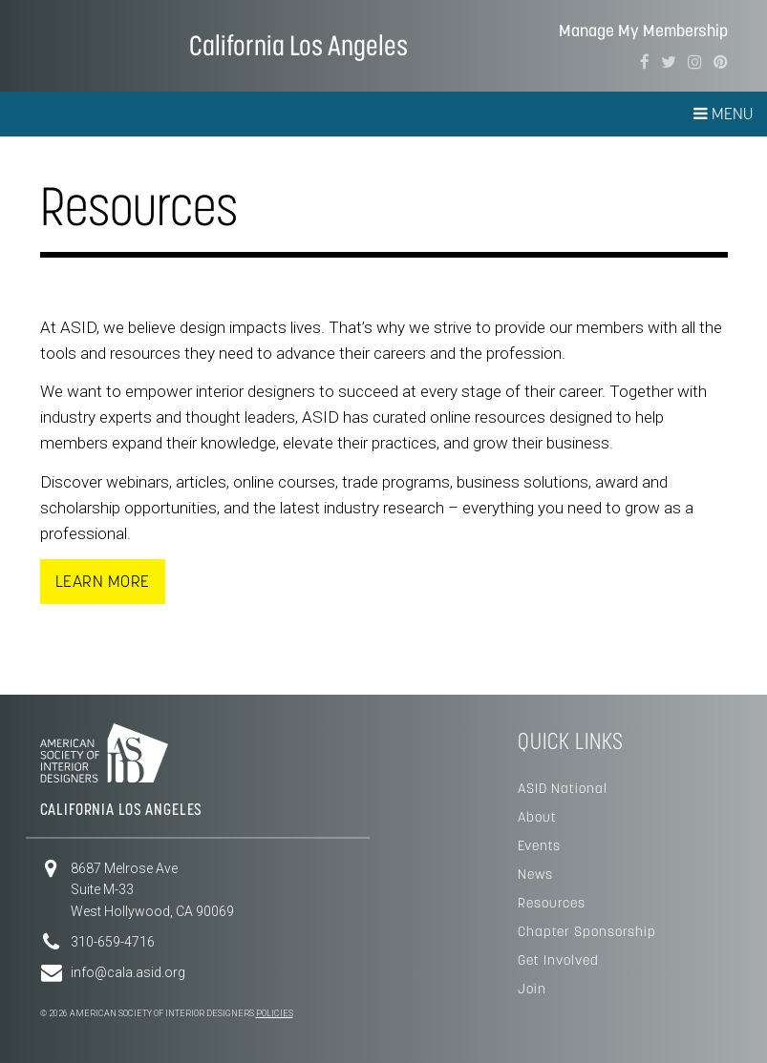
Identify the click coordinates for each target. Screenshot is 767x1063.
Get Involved (558, 960)
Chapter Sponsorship (587, 931)
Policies (274, 1013)
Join (532, 988)
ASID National (562, 788)
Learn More (102, 581)
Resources (552, 902)
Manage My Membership (643, 31)
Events (539, 845)
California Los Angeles (298, 45)
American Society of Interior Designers (98, 44)
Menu (723, 113)
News (535, 874)
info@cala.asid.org (128, 972)
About (537, 816)
